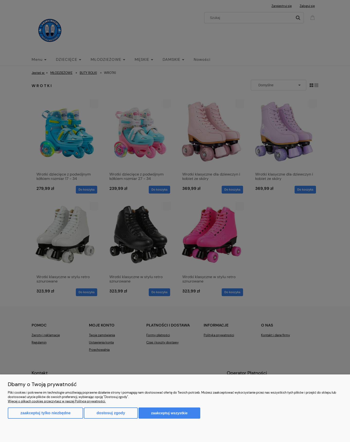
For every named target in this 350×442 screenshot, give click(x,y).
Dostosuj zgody (110, 413)
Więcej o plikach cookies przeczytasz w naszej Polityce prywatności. (57, 401)
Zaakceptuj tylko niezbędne (45, 413)
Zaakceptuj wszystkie (169, 413)
